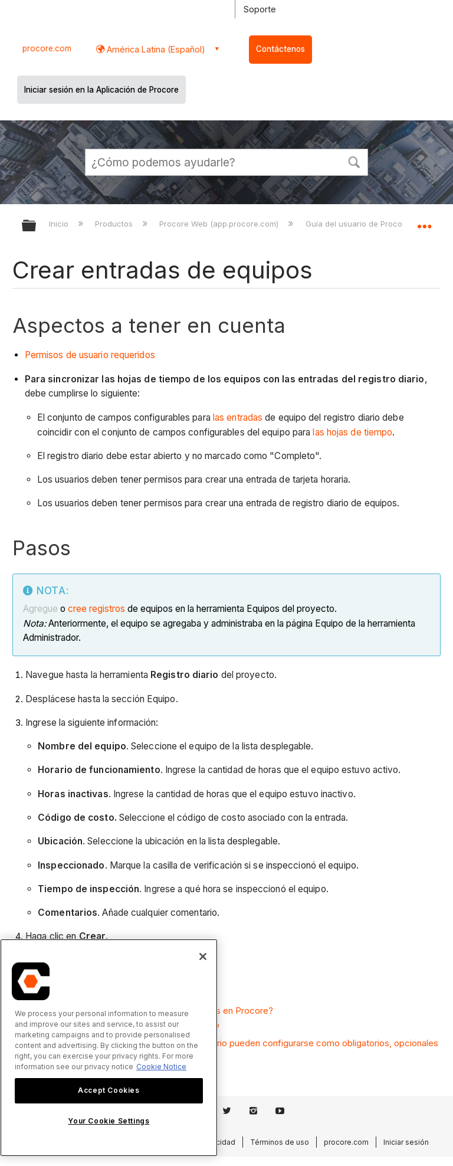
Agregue (41, 608)
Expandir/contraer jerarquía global (36, 226)
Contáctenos (280, 49)
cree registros (96, 608)
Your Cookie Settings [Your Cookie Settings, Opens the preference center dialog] (108, 1120)
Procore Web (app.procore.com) (220, 223)
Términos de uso (279, 1142)
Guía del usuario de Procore (359, 223)
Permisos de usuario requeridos (90, 355)
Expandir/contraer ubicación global (424, 222)
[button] (354, 161)
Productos (115, 223)
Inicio (60, 223)
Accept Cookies (108, 1090)
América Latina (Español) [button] (154, 49)
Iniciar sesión (406, 1142)
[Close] (203, 957)
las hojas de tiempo (352, 432)
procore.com (46, 48)
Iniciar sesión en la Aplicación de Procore (101, 89)
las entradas (237, 417)
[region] (109, 1048)
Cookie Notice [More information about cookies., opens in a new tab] (161, 1066)
